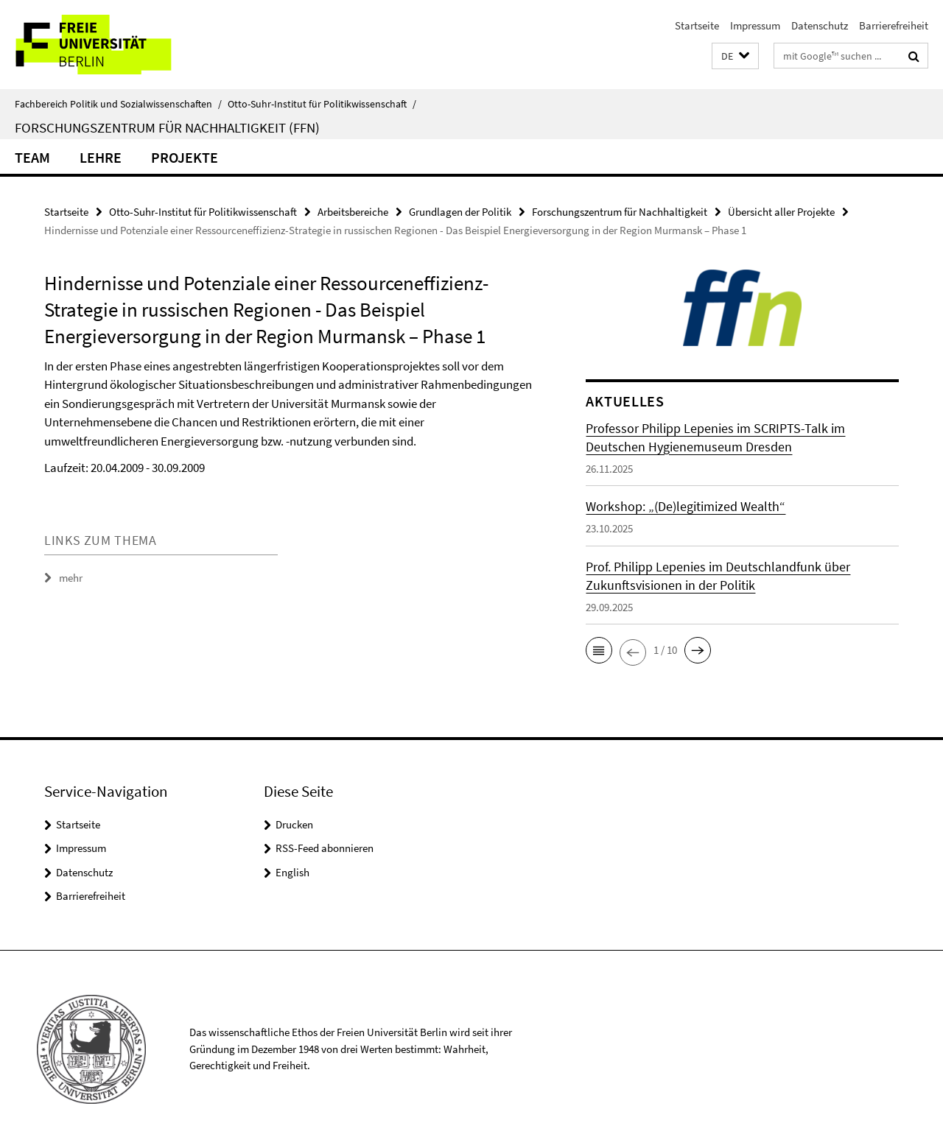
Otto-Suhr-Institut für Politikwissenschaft (322, 104)
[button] (735, 56)
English (292, 872)
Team (32, 157)
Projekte (184, 157)
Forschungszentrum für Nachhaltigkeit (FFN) (167, 127)
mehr (71, 578)
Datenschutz (819, 25)
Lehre (101, 157)
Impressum (755, 25)
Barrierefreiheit (893, 25)
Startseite (697, 25)
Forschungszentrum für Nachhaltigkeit (619, 212)
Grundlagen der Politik (460, 212)
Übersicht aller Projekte (781, 212)
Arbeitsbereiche (353, 212)
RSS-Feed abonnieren (325, 848)
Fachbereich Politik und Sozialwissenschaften (118, 104)
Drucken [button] (294, 824)
